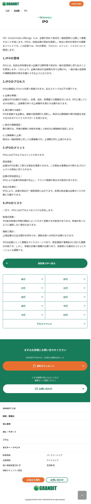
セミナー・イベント (11, 447)
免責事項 (51, 465)
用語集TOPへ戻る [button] (30, 263)
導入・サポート (9, 431)
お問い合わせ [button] (60, 388)
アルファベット (44, 323)
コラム (6, 439)
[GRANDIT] (11, 4)
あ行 (23, 279)
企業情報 (6, 460)
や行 (65, 306)
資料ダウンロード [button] (59, 366)
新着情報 (6, 455)
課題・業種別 (8, 416)
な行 (23, 297)
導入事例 (6, 424)
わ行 (65, 314)
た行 (65, 288)
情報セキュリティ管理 (12, 470)
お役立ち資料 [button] (76, 4)
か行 (65, 279)
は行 (65, 297)
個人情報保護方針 (12, 465)
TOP (7, 10)
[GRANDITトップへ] (45, 488)
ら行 (23, 314)
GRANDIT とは (9, 408)
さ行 (23, 288)
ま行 (23, 306)
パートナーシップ (54, 455)
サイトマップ (52, 460)
